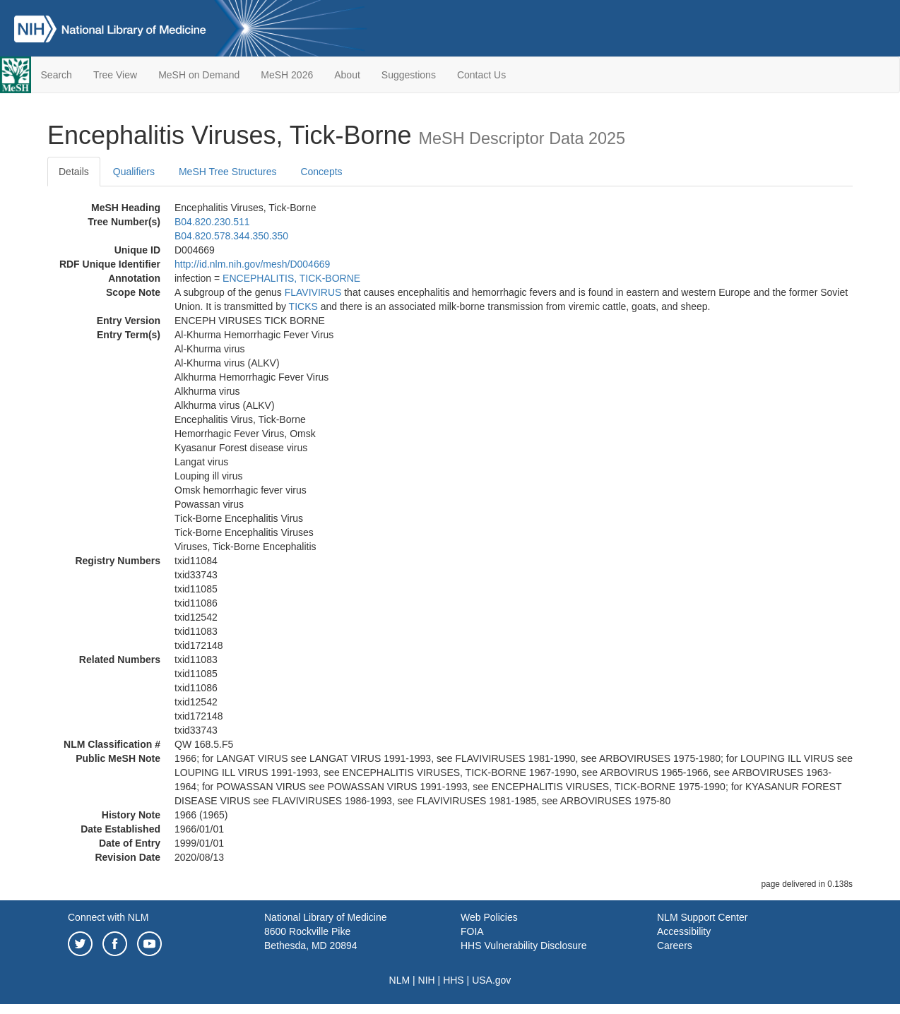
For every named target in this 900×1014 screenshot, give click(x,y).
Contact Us (481, 74)
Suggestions (408, 74)
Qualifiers (134, 171)
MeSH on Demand (198, 74)
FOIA (472, 931)
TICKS (303, 306)
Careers (674, 945)
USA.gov (491, 980)
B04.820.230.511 (212, 221)
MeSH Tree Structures (228, 171)
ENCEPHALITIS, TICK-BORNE (291, 278)
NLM (399, 980)
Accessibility (684, 931)
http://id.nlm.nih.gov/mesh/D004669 (252, 264)
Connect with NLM (108, 917)
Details (74, 171)
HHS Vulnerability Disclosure (523, 945)
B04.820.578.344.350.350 (231, 235)
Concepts (321, 171)
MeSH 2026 (287, 74)
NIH (426, 980)
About (347, 74)
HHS (453, 980)
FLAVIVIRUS (313, 292)
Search (56, 74)
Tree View (115, 74)
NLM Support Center (702, 917)
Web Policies (489, 917)
